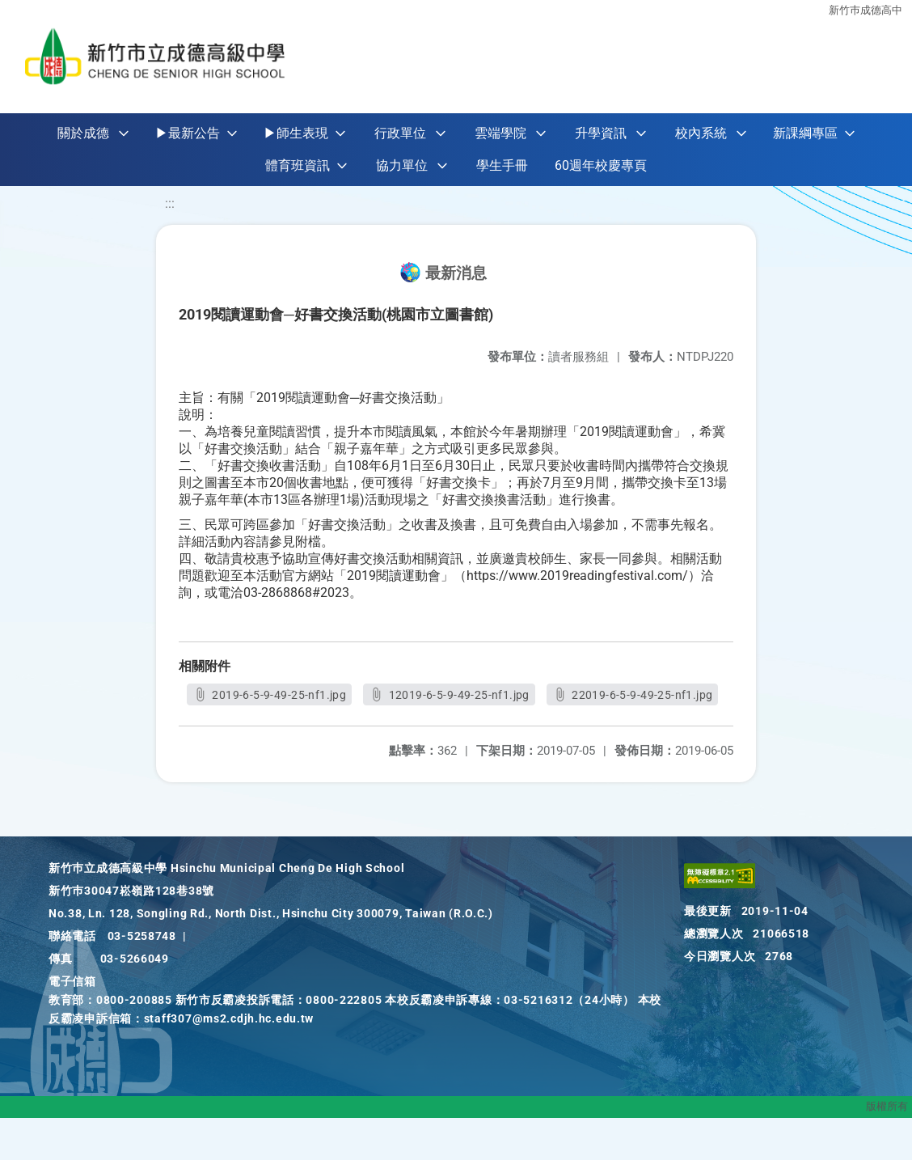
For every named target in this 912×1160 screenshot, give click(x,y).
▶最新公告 (187, 133)
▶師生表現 (296, 133)
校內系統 (701, 133)
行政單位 (400, 133)
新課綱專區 (805, 133)
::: (170, 203)
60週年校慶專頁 (601, 165)
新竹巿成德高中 (865, 10)
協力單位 (402, 165)
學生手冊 (502, 165)
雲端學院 (500, 133)
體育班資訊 (297, 165)
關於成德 (83, 133)
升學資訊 (601, 133)
